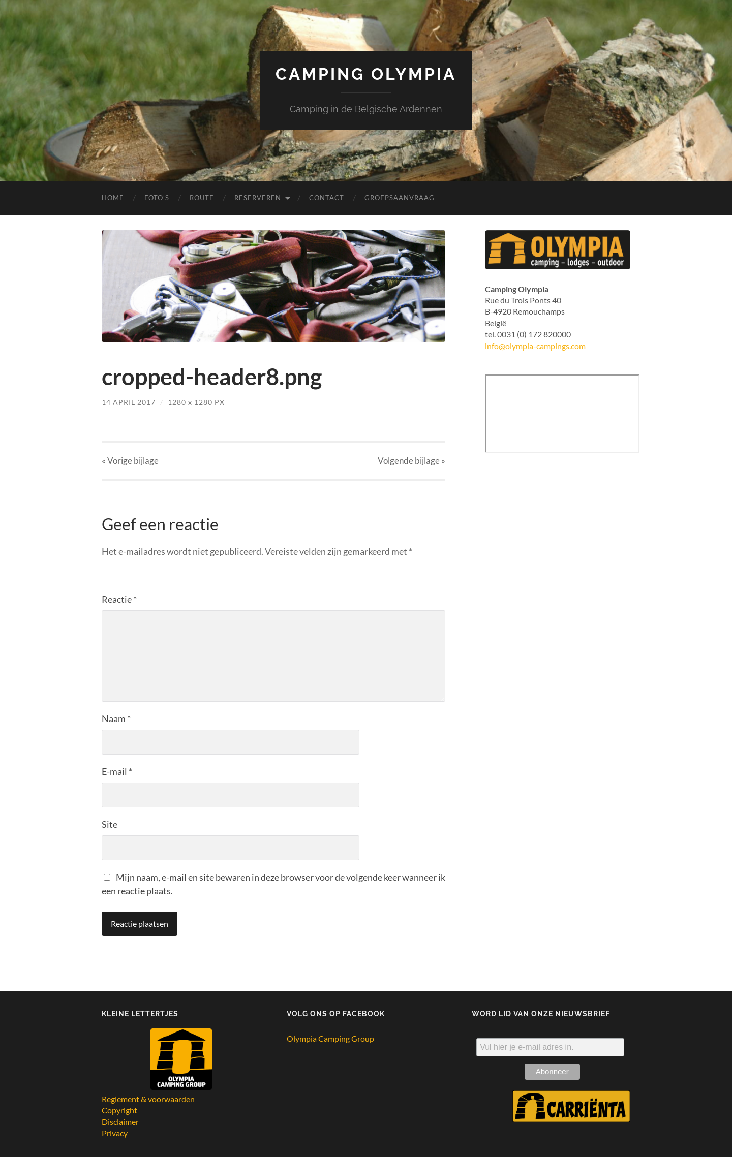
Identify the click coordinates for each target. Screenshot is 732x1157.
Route (202, 198)
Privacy (115, 1133)
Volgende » (411, 460)
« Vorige (130, 460)
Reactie (119, 599)
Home (113, 198)
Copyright (119, 1110)
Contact (326, 198)
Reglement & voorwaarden (148, 1099)
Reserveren (257, 198)
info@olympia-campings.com (535, 346)
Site (109, 824)
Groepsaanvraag (399, 198)
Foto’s (156, 198)
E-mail (117, 771)
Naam (116, 718)
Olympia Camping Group (330, 1038)
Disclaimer (120, 1122)
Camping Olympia (366, 74)
